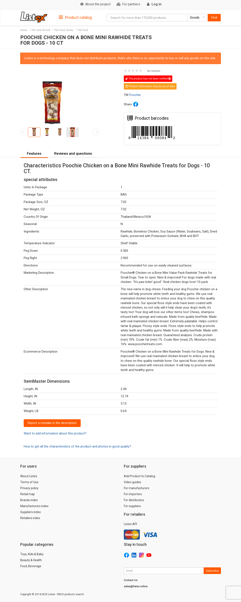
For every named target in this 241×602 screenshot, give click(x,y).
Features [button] (34, 153)
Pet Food (83, 30)
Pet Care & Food (41, 30)
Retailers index (30, 518)
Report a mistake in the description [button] (52, 423)
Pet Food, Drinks (63, 30)
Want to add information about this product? (55, 433)
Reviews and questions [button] (73, 153)
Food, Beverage (30, 566)
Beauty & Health (31, 560)
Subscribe (212, 570)
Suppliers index (30, 512)
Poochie (135, 95)
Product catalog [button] (75, 17)
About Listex (28, 476)
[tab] (75, 17)
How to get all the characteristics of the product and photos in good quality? (77, 446)
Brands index (29, 500)
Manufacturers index (34, 506)
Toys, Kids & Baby (32, 554)
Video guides (132, 482)
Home (23, 30)
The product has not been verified (148, 78)
